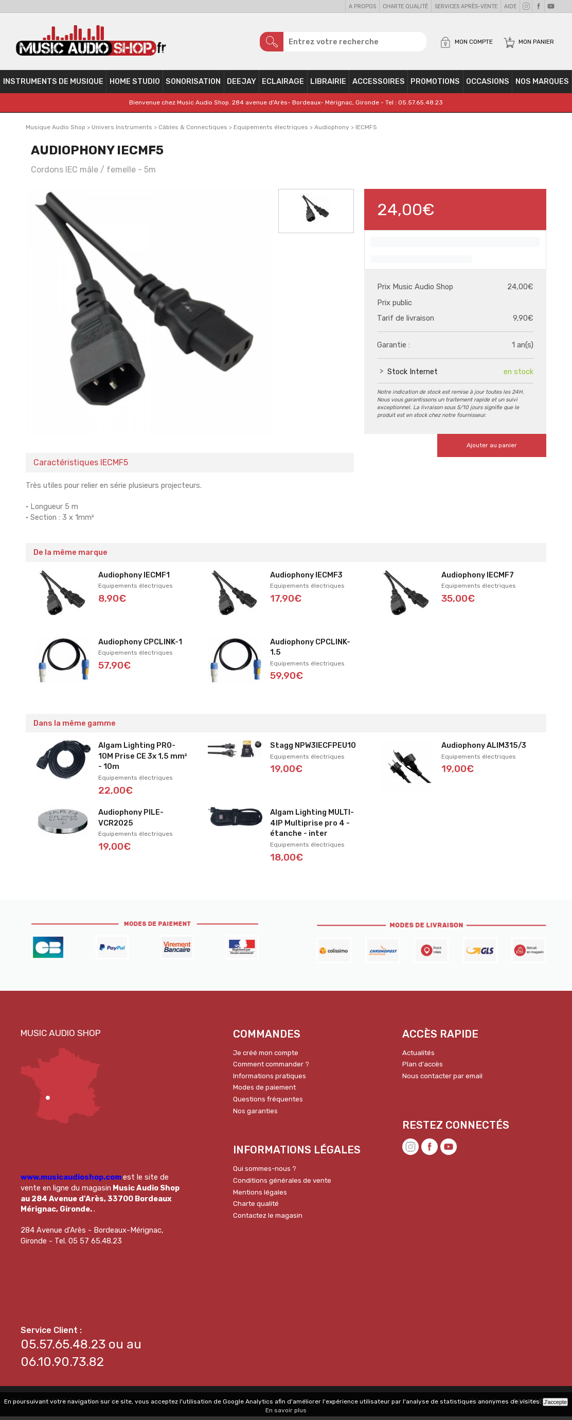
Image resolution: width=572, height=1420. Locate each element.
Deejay (241, 85)
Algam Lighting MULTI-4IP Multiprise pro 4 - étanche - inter (312, 826)
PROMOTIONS (435, 85)
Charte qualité (405, 6)
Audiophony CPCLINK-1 (140, 645)
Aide (510, 6)
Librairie (328, 85)
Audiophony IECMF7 (477, 578)
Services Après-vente (466, 6)
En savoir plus (286, 1410)
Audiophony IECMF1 (134, 578)
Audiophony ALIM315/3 (483, 748)
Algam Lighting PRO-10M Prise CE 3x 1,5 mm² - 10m (142, 759)
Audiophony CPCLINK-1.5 (310, 651)
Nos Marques (542, 85)
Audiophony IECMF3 (306, 578)
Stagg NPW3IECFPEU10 (313, 748)
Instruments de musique (53, 85)
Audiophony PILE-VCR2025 (131, 821)
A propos (362, 6)
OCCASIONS (487, 85)
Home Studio (135, 85)
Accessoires (378, 85)
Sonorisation (193, 85)
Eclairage (283, 85)
